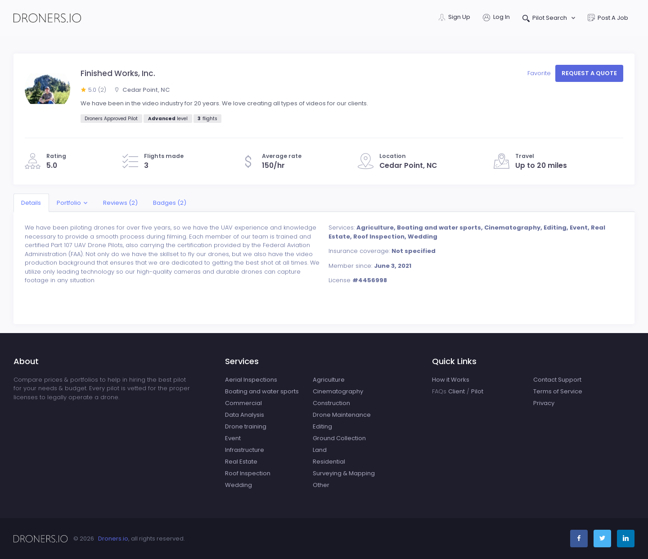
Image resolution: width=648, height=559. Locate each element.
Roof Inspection (247, 473)
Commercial (243, 403)
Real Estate (241, 461)
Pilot (477, 391)
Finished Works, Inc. (118, 73)
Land (320, 450)
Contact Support (557, 379)
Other (321, 485)
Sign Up (454, 18)
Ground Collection (339, 438)
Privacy (543, 403)
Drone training (245, 426)
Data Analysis (244, 414)
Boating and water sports (262, 391)
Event (233, 438)
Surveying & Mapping (344, 473)
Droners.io (113, 538)
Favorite (540, 73)
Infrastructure (244, 450)
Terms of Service (557, 391)
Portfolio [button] (69, 202)
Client (456, 391)
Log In (496, 18)
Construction (331, 403)
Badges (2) (169, 202)
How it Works (450, 379)
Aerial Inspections (251, 379)
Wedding (238, 485)
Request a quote (589, 73)
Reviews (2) (120, 202)
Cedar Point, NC (142, 90)
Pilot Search (545, 19)
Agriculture (329, 379)
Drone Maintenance (342, 414)
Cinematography (338, 391)
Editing (322, 426)
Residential (329, 461)
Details (31, 202)
